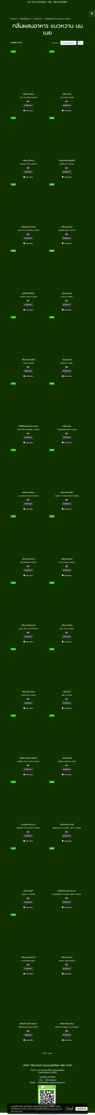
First (45, 1053)
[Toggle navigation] (92, 13)
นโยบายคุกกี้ (18, 1111)
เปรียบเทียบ (29, 111)
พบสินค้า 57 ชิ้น (16, 43)
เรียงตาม (56, 43)
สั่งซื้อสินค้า (28, 105)
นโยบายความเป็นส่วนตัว (54, 1109)
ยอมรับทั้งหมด (81, 1109)
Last (50, 1053)
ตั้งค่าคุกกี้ (70, 1109)
